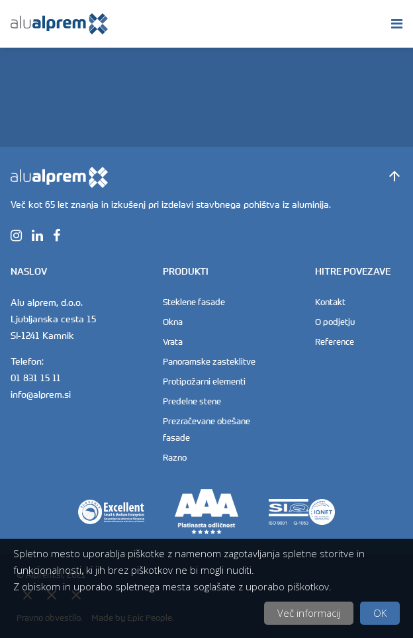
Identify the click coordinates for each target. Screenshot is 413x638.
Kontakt (330, 301)
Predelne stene (192, 401)
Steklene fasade (194, 301)
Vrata (173, 341)
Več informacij (308, 612)
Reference (334, 341)
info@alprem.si (41, 394)
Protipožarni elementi (204, 381)
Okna (173, 321)
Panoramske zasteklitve (209, 361)
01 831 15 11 (36, 377)
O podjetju (335, 321)
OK (380, 612)
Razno (175, 457)
